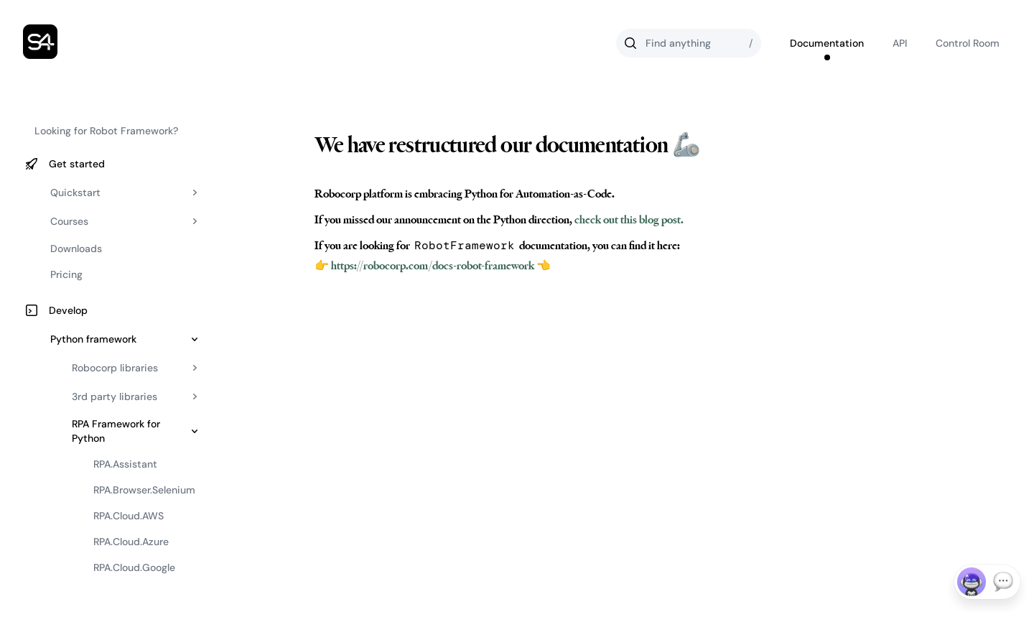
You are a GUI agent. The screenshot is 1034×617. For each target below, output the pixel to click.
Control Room (968, 43)
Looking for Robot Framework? (106, 130)
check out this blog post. (628, 220)
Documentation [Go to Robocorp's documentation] (827, 43)
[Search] (688, 43)
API (900, 43)
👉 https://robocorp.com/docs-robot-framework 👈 (433, 266)
